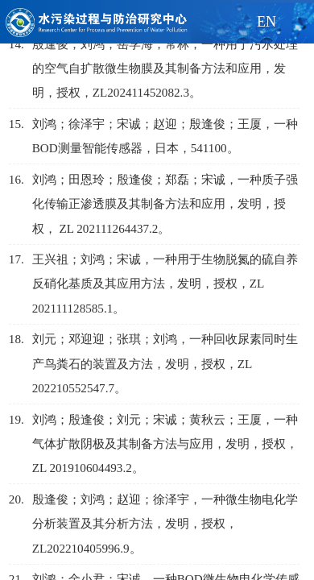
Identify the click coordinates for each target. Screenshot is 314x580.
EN (266, 21)
